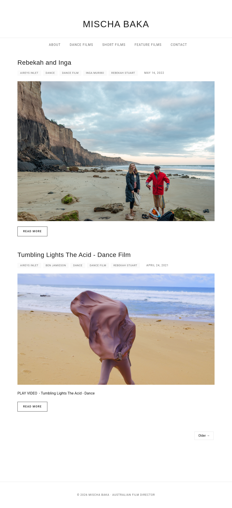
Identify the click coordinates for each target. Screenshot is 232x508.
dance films (81, 45)
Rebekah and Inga (44, 62)
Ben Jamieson (56, 265)
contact (179, 45)
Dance (50, 73)
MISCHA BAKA (116, 24)
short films (114, 45)
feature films (148, 45)
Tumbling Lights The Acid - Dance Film (74, 254)
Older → (204, 435)
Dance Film (70, 73)
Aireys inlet (29, 73)
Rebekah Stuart (123, 73)
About (55, 45)
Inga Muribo (95, 73)
